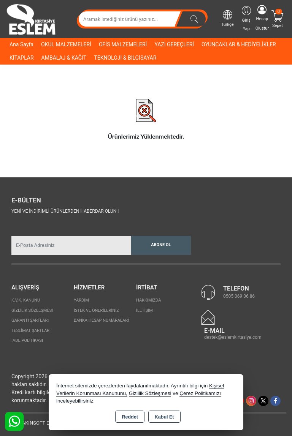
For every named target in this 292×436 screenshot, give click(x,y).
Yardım (81, 300)
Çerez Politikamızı (200, 393)
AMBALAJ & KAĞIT (64, 58)
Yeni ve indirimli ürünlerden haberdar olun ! (65, 211)
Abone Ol (161, 244)
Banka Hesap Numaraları (101, 320)
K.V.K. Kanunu (25, 300)
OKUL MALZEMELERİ (66, 44)
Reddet (130, 417)
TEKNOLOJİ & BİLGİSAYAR (125, 58)
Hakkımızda (148, 300)
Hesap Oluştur (262, 18)
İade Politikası (27, 340)
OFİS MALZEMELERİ (123, 44)
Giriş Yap (246, 18)
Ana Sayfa (21, 44)
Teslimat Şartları (31, 330)
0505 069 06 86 (239, 296)
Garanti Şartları (30, 320)
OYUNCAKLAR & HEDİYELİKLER (239, 44)
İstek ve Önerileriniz (96, 310)
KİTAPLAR (22, 58)
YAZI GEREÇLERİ (174, 44)
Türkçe (227, 18)
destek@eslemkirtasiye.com (233, 337)
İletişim (144, 310)
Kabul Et (164, 417)
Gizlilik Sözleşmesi (32, 310)
